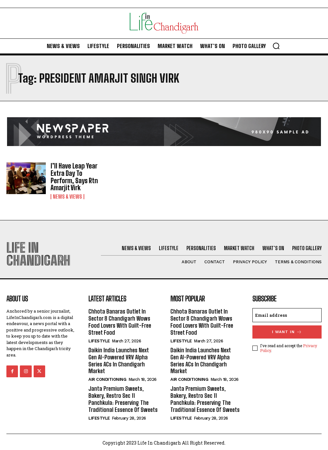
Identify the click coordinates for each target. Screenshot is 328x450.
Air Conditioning (107, 377)
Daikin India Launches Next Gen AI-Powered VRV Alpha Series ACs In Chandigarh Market (118, 359)
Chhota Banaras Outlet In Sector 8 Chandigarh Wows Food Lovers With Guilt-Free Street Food (119, 321)
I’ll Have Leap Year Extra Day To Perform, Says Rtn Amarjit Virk (74, 176)
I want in (287, 331)
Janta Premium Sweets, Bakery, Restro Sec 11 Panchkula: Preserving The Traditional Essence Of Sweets (122, 397)
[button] (276, 45)
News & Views (67, 195)
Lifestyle (99, 339)
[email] (287, 314)
